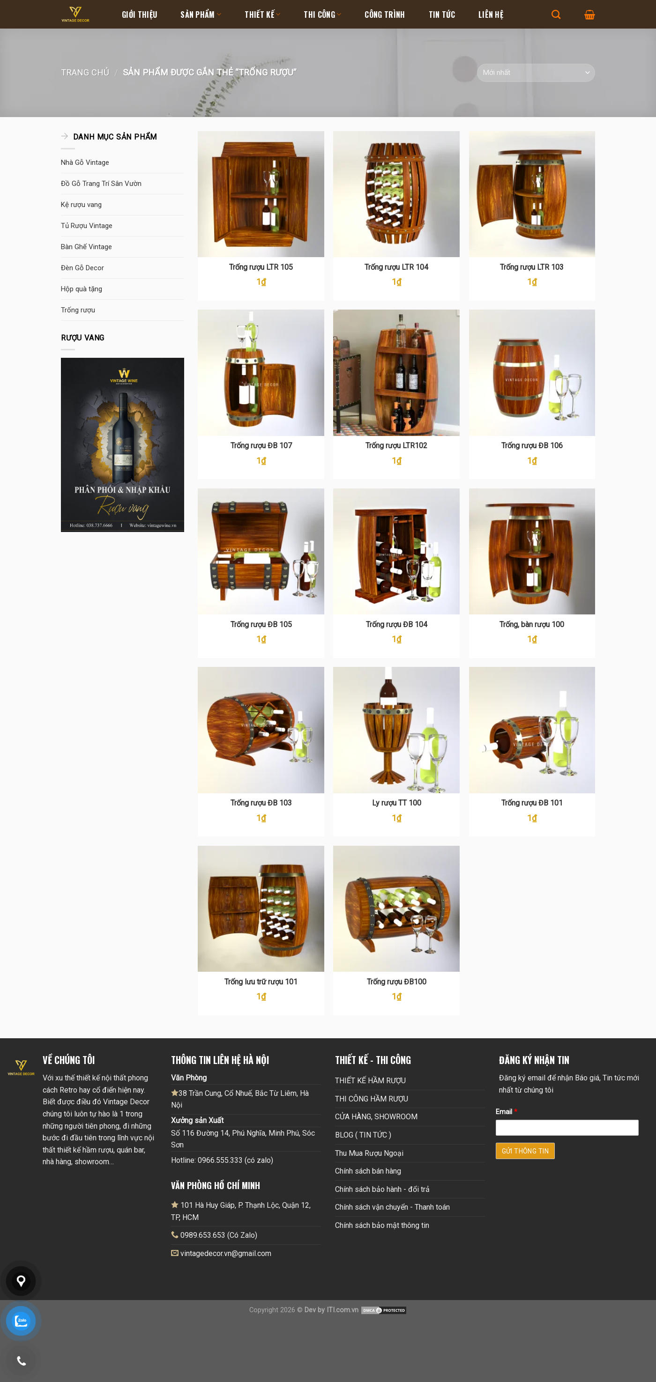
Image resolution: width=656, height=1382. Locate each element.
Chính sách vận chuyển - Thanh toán (392, 1207)
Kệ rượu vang (81, 204)
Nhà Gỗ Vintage (85, 162)
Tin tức (442, 14)
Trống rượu (78, 310)
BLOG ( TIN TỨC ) (363, 1135)
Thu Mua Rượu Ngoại (369, 1153)
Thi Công (322, 14)
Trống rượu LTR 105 (261, 267)
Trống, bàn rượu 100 (531, 624)
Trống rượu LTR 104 (396, 267)
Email (506, 1112)
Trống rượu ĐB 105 (261, 624)
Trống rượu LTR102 (396, 445)
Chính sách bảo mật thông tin (382, 1225)
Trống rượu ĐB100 (396, 981)
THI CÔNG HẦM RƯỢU (371, 1098)
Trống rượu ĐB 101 (532, 802)
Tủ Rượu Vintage (86, 226)
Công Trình (385, 14)
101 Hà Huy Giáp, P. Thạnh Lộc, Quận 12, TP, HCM (241, 1211)
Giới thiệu (139, 14)
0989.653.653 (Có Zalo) (218, 1235)
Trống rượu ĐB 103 (261, 802)
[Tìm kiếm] (556, 14)
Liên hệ (490, 14)
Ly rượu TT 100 (396, 802)
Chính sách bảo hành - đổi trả (382, 1189)
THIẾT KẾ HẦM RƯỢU (370, 1080)
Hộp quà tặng (81, 289)
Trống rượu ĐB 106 (532, 445)
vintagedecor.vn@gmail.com (225, 1253)
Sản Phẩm (200, 14)
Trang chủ (85, 72)
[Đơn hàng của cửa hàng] (536, 73)
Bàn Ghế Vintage (86, 247)
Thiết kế (262, 14)
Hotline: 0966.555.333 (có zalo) (222, 1160)
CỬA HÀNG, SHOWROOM (376, 1116)
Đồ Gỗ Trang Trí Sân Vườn (101, 183)
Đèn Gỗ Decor (82, 268)
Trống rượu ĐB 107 (261, 445)
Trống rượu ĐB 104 (396, 624)
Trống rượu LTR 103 (532, 267)
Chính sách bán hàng (368, 1171)
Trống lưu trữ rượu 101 (261, 981)
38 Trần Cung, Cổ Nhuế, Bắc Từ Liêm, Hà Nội (240, 1099)
